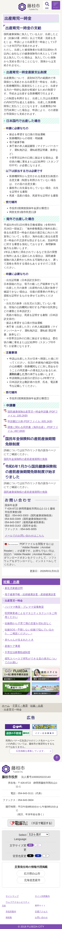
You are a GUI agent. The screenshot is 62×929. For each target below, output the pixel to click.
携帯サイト (40, 905)
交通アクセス (41, 911)
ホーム (6, 705)
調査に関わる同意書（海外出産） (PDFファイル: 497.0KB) (33, 429)
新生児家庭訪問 (14, 588)
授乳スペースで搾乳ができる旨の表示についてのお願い (31, 660)
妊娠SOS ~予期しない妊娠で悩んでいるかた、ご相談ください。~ (29, 631)
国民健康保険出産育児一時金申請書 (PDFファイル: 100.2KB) (33, 413)
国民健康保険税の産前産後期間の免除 (25, 491)
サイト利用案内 (42, 896)
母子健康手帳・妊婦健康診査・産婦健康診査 (30, 594)
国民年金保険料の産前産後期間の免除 (25, 459)
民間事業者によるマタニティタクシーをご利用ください (31, 615)
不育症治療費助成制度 (17, 652)
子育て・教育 (20, 705)
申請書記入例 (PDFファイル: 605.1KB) (30, 421)
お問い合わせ (41, 917)
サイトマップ (12, 896)
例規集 (9, 917)
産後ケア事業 (12, 646)
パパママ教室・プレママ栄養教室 (24, 606)
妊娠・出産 (11, 582)
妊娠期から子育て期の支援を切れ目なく (28, 623)
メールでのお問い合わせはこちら (24, 535)
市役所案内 (11, 911)
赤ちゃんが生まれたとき (19, 639)
